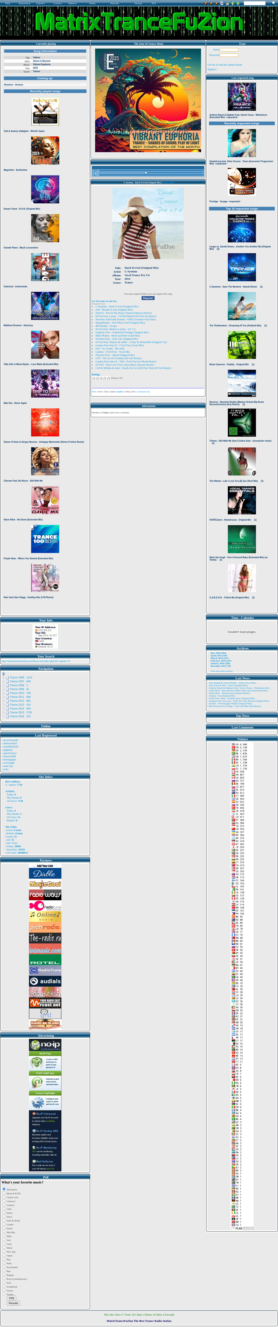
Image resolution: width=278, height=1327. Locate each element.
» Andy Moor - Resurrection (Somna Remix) (228, 693)
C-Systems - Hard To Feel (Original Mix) (117, 306)
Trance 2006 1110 (21, 677)
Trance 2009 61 (19, 689)
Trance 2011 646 (20, 696)
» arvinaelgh (8, 762)
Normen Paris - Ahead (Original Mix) (115, 355)
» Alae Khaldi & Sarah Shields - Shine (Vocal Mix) (231, 682)
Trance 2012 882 (20, 700)
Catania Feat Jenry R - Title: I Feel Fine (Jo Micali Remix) (126, 361)
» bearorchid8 (9, 756)
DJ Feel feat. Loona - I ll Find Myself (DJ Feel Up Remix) (126, 316)
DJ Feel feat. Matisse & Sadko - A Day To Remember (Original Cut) (131, 342)
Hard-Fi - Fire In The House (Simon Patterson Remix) (124, 312)
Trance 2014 (168, 182)
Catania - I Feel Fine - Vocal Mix (113, 351)
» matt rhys (7, 766)
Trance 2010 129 (20, 693)
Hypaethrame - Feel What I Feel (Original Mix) (120, 322)
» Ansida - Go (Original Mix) (221, 695)
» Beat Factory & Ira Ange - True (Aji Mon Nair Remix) (234, 706)
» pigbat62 (7, 749)
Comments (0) (143, 391)
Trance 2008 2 (19, 685)
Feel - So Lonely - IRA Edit (110, 348)
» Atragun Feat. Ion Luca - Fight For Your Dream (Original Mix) (238, 701)
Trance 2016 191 (20, 716)
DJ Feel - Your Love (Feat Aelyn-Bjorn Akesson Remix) (125, 364)
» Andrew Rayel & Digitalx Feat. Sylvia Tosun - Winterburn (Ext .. (239, 688)
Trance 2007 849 (20, 681)
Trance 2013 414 (20, 704)
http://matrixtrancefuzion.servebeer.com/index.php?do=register (34, 661)
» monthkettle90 (10, 746)
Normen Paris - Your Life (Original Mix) (117, 338)
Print (94, 391)
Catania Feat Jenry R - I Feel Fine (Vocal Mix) (120, 345)
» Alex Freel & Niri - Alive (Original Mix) (227, 685)
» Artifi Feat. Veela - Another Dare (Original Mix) (231, 698)
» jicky (5, 769)
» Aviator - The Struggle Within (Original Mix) (229, 703)
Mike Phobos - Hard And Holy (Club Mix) (118, 335)
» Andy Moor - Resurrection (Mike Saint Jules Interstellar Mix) (237, 690)
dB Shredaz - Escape (106, 325)
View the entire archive (222, 671)
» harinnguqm (9, 759)
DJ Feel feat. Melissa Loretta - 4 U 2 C (116, 329)
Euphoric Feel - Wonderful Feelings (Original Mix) (122, 332)
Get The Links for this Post (104, 301)
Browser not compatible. (45, 331)
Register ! (212, 69)
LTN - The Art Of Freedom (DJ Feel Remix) (119, 358)
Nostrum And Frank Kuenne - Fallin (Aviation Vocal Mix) (126, 319)
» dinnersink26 (9, 743)
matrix (12, 784)
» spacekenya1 (9, 753)
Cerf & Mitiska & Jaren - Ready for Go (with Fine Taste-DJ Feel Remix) (133, 368)
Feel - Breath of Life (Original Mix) (114, 309)
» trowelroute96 (10, 740)
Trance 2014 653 (20, 708)
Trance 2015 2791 (21, 712)
